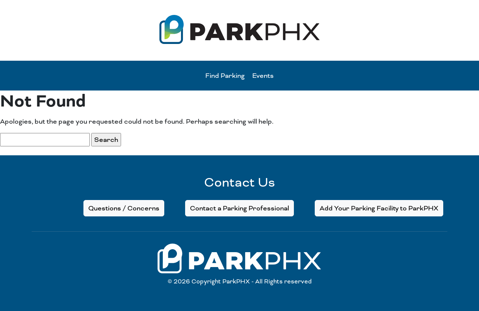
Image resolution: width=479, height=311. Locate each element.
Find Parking (225, 75)
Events (263, 75)
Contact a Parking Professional (239, 208)
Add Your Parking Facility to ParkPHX (379, 208)
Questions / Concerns (123, 208)
